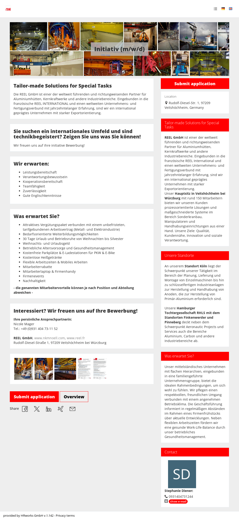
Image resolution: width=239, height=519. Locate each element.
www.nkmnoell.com (49, 338)
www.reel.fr (76, 338)
